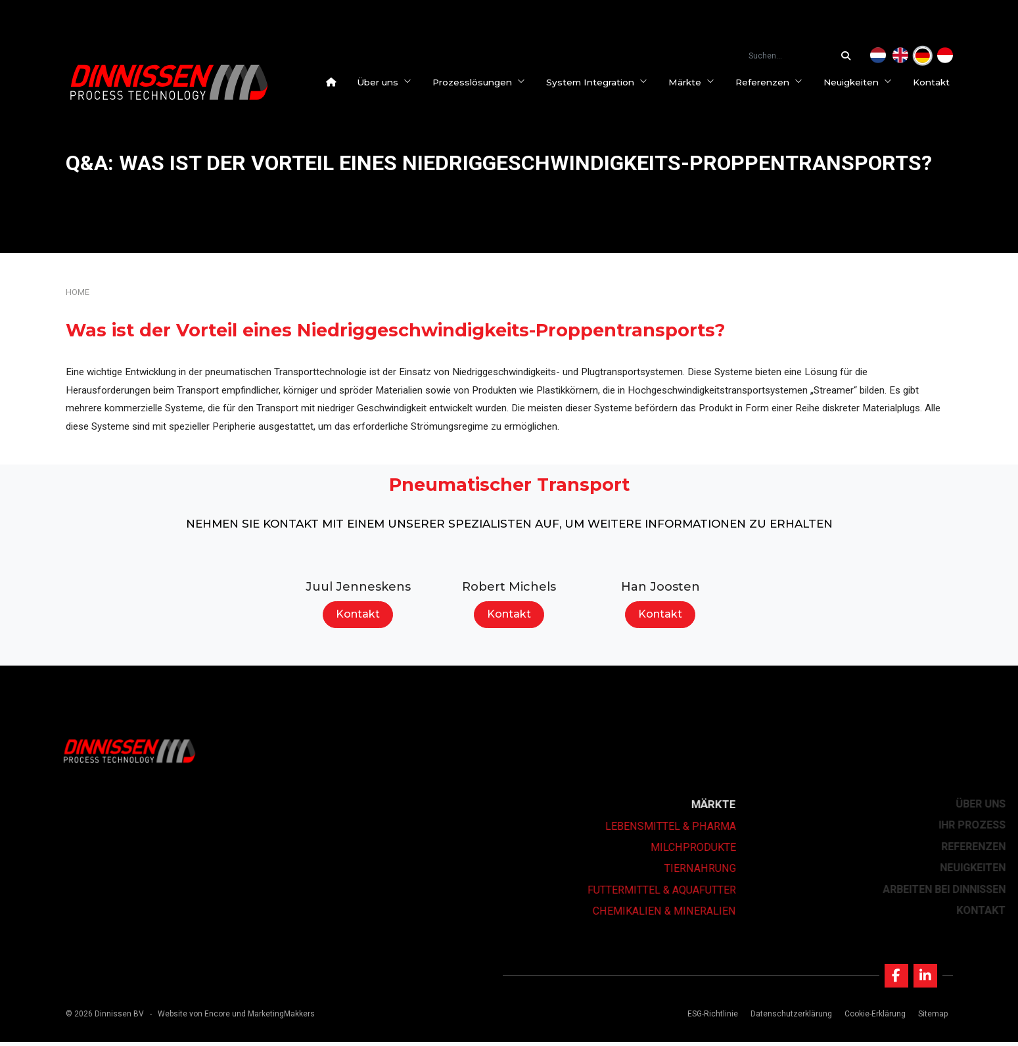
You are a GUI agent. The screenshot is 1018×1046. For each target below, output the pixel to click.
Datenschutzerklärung (790, 1017)
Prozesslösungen (482, 82)
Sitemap (931, 1017)
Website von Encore (194, 1017)
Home (77, 292)
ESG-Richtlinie (710, 1017)
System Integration (600, 82)
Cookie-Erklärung (873, 1017)
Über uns (387, 82)
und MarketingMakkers (273, 1017)
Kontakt (934, 82)
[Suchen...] (849, 56)
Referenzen (772, 82)
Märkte (695, 82)
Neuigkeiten (861, 82)
